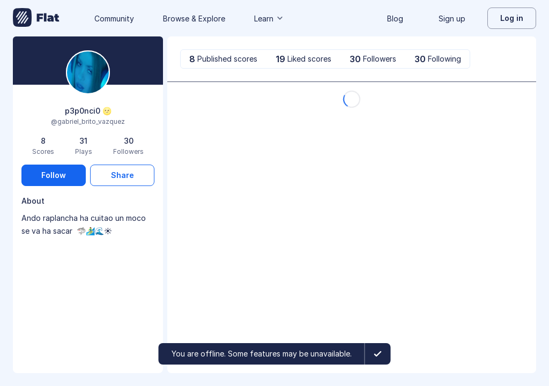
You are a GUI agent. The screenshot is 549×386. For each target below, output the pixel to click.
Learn (269, 18)
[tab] (223, 59)
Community (114, 18)
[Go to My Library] (36, 18)
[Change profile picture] (88, 73)
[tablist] (325, 59)
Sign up (452, 18)
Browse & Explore (194, 18)
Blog (395, 18)
